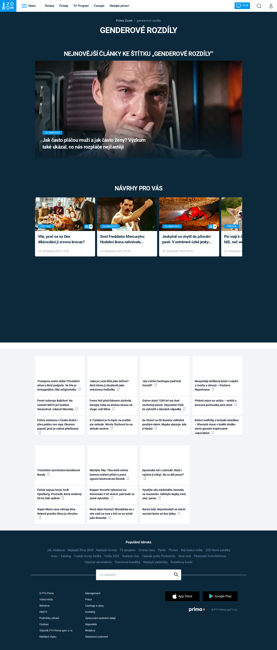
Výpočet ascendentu (98, 562)
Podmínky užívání (49, 618)
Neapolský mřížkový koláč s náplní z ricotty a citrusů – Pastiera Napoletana (216, 385)
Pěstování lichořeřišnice (210, 556)
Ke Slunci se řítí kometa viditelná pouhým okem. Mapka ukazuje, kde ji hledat (164, 424)
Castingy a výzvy (94, 605)
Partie (162, 550)
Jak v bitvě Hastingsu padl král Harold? (161, 383)
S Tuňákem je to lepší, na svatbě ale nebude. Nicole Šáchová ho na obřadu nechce (111, 424)
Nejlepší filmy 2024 (80, 550)
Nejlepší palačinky (155, 562)
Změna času (146, 550)
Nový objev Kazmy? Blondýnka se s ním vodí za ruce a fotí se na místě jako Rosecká (112, 513)
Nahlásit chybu (47, 636)
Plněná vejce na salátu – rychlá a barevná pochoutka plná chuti (216, 402)
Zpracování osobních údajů (100, 618)
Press (88, 599)
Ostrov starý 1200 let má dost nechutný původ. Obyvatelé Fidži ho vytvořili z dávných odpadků (164, 405)
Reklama (44, 605)
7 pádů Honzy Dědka (87, 556)
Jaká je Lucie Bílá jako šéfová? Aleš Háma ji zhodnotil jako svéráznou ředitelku (109, 385)
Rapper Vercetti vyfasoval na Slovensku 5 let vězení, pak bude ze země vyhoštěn (112, 494)
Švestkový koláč (182, 562)
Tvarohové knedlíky (127, 562)
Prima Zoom (124, 20)
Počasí (173, 550)
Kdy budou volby (192, 550)
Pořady (63, 6)
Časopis (99, 6)
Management (92, 593)
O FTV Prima (46, 593)
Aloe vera (184, 556)
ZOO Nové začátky (218, 550)
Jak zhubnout (56, 550)
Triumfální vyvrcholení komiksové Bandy (58, 472)
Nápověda (91, 624)
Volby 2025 (111, 556)
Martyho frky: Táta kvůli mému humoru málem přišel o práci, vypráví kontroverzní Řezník (109, 474)
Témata (49, 6)
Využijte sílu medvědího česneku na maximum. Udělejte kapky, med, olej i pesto (164, 494)
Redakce (90, 630)
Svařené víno (130, 556)
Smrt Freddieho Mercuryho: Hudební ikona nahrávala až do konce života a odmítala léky (124, 239)
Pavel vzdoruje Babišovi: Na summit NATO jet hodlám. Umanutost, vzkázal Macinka (57, 405)
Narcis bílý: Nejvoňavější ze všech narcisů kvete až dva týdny (163, 511)
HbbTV (43, 611)
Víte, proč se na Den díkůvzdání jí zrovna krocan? (61, 239)
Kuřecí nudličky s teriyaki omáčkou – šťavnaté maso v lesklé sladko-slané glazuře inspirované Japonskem (217, 427)
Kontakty (90, 611)
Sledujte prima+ (119, 6)
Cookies (44, 624)
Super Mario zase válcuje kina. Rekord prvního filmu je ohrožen (57, 513)
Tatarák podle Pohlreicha (158, 556)
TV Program (81, 6)
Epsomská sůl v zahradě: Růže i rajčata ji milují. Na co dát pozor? (163, 474)
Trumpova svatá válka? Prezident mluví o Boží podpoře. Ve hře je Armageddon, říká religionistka (59, 385)
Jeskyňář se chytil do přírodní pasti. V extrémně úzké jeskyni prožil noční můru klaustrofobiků (187, 239)
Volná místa (46, 599)
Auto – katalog (61, 556)
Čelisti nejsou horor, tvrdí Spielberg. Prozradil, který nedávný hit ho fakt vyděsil (59, 494)
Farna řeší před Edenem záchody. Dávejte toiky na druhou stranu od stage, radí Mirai (111, 405)
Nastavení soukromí (96, 636)
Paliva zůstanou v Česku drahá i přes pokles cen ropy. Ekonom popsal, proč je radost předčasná (57, 426)
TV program (127, 550)
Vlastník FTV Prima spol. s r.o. (56, 630)
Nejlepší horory (106, 550)
